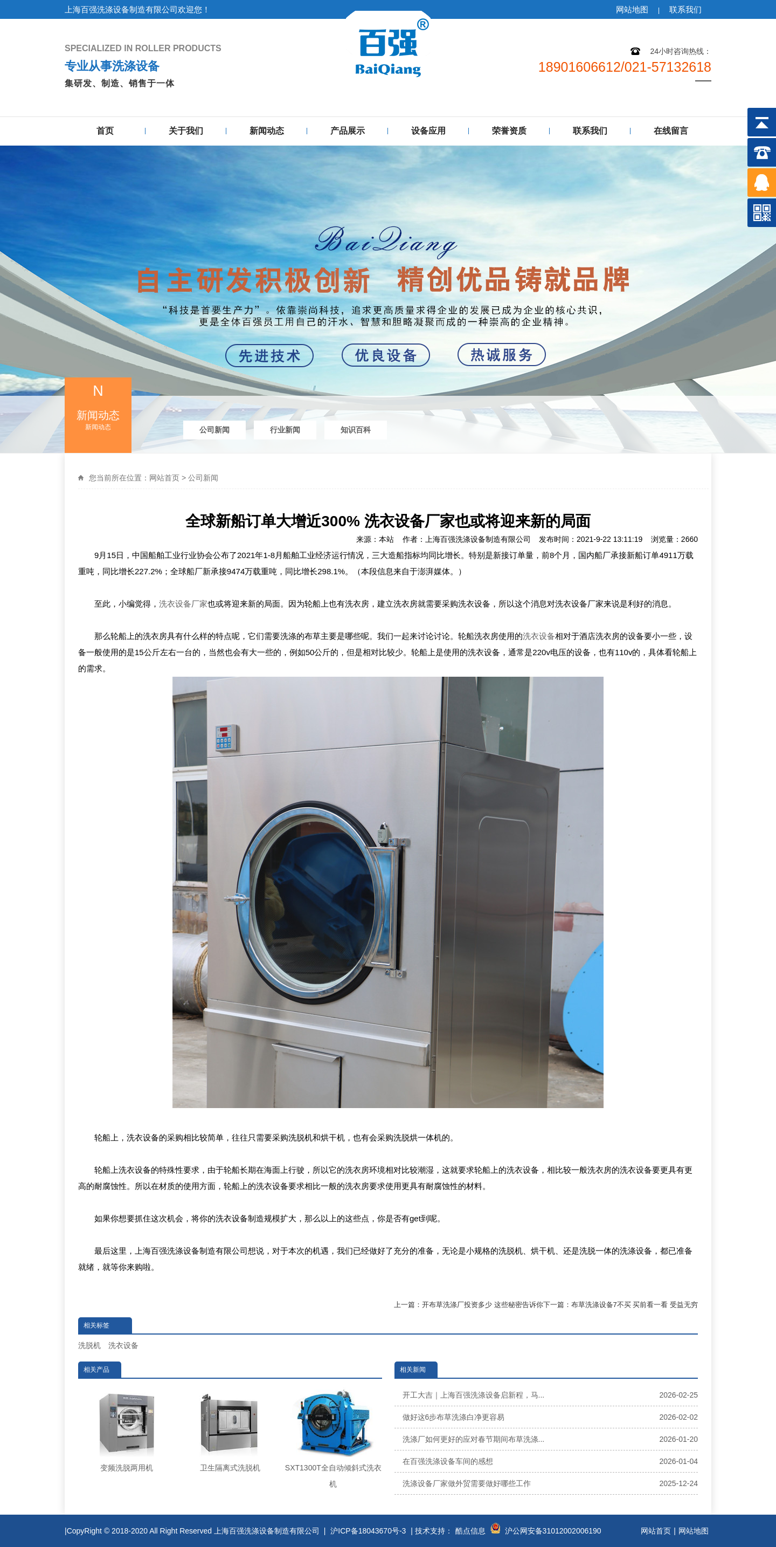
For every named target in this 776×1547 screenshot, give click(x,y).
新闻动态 (267, 130)
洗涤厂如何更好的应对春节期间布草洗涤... (550, 1439)
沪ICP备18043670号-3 (368, 1531)
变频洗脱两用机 (126, 1428)
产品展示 (347, 130)
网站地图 (632, 9)
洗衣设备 (539, 636)
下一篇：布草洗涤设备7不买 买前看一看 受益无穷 (620, 1305)
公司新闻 (214, 429)
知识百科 (356, 429)
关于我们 (186, 130)
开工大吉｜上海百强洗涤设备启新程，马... (550, 1395)
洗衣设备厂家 (183, 603)
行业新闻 (285, 429)
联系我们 (685, 9)
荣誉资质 (509, 130)
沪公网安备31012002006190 (553, 1531)
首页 (105, 130)
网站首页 (164, 477)
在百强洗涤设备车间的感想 (550, 1461)
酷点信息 (470, 1531)
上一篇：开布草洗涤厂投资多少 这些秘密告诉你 (468, 1305)
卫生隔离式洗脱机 (230, 1428)
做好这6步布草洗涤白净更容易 (550, 1417)
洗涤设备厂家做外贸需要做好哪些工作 (550, 1483)
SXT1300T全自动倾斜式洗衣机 (333, 1436)
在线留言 (671, 130)
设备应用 (428, 130)
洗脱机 (89, 1345)
